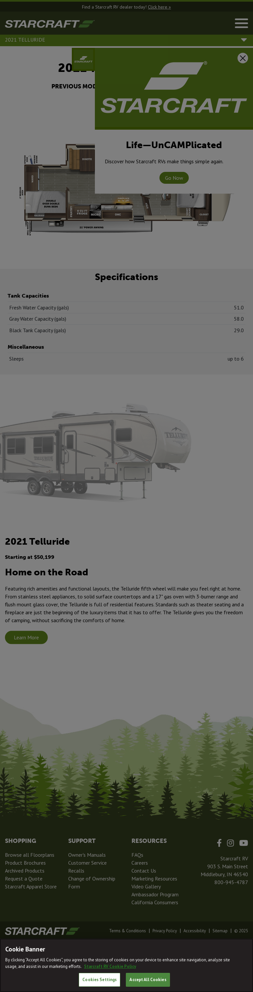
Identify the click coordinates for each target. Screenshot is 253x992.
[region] (126, 965)
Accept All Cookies (147, 979)
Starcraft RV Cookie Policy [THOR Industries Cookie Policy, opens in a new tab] (110, 966)
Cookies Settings (99, 979)
